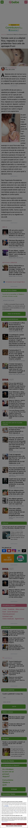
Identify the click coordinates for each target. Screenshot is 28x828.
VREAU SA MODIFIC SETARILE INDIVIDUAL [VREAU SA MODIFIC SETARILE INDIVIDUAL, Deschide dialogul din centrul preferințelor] (14, 825)
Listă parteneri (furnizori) (4, 821)
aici (15, 810)
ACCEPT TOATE (14, 824)
